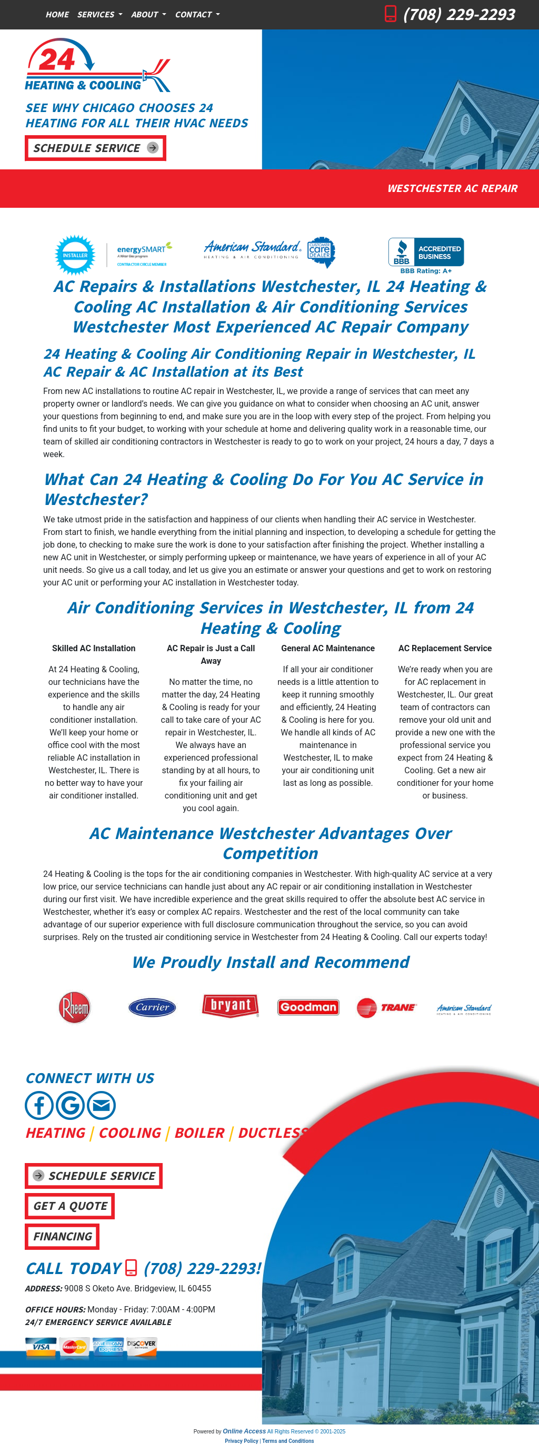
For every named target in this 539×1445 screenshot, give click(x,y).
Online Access (244, 1431)
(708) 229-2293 (458, 14)
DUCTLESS (272, 1133)
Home (56, 15)
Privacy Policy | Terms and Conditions (269, 1441)
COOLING (129, 1133)
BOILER (199, 1133)
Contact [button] (194, 15)
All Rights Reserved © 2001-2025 (306, 1431)
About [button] (145, 15)
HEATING (54, 1133)
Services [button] (96, 15)
